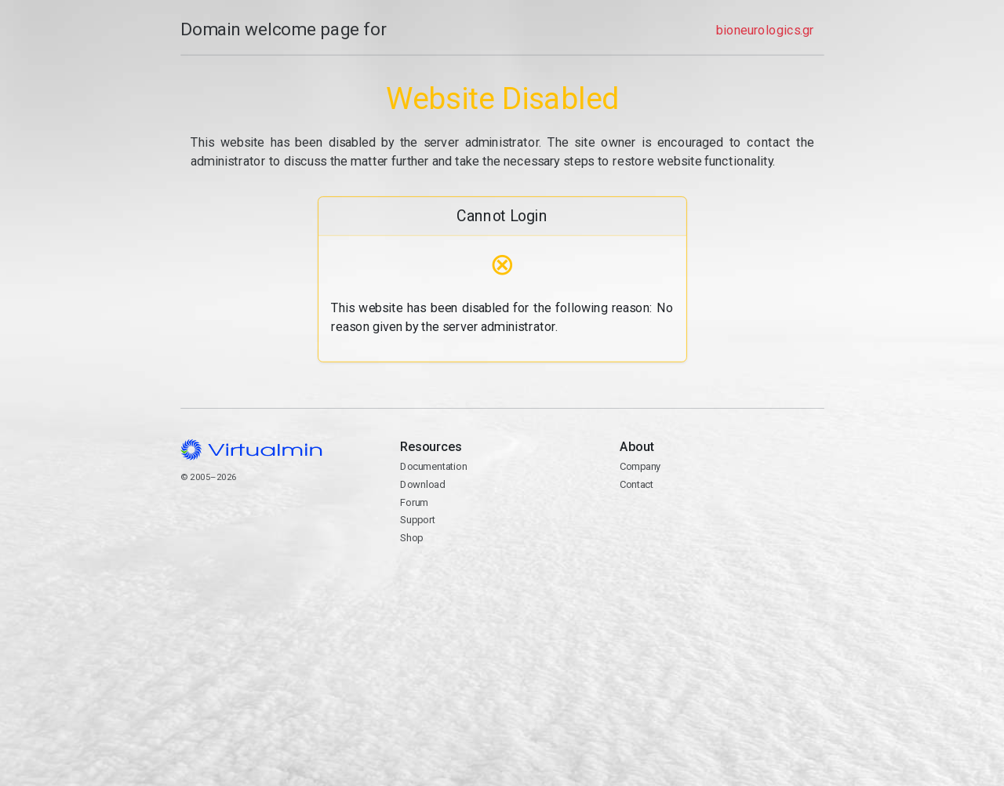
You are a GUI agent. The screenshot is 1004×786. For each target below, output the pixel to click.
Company (640, 466)
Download (422, 484)
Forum (414, 502)
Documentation (433, 466)
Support (417, 520)
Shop (411, 538)
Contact (722, 529)
